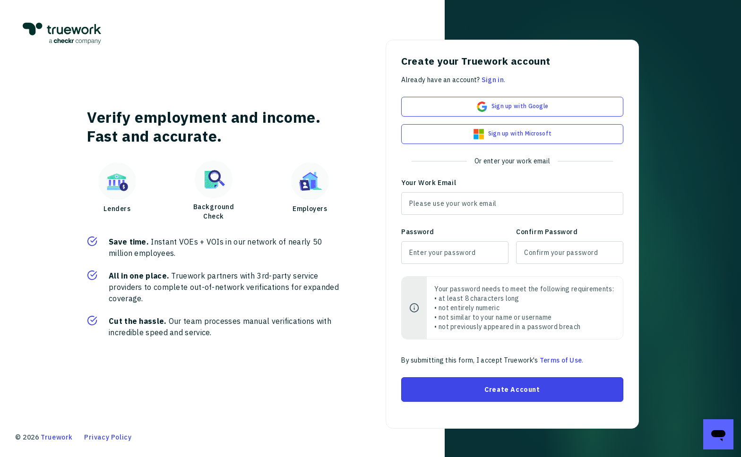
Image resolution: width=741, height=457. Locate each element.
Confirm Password (547, 232)
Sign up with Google (512, 106)
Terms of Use (561, 360)
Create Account (512, 389)
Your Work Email (428, 182)
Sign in (493, 80)
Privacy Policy (107, 437)
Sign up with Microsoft (512, 134)
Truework (57, 437)
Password (417, 232)
